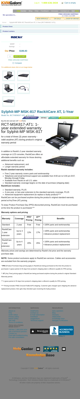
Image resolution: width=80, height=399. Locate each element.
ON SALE (57, 19)
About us (12, 311)
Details (43, 117)
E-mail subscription (37, 315)
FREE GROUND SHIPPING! (68, 14)
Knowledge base (58, 319)
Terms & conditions (16, 322)
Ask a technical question (18, 331)
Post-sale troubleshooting (18, 335)
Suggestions (35, 319)
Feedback (45, 11)
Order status (13, 315)
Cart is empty (70, 3)
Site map (12, 320)
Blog (30, 11)
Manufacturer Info (69, 117)
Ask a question (57, 311)
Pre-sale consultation (16, 337)
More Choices (29, 117)
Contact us (65, 11)
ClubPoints (34, 311)
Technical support (36, 320)
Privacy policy (14, 317)
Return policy (13, 319)
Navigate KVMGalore (60, 320)
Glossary (54, 11)
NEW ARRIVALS (42, 19)
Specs (54, 117)
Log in (37, 3)
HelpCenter (56, 317)
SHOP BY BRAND (72, 19)
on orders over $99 (68, 16)
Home (4, 22)
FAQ (36, 11)
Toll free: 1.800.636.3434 (18, 330)
